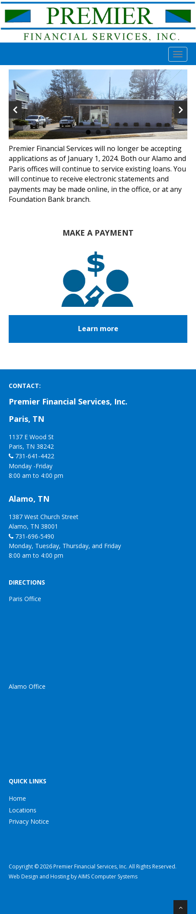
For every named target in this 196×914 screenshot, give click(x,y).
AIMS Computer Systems (107, 876)
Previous (15, 109)
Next (180, 109)
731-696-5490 (34, 536)
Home (17, 798)
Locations (22, 810)
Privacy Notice (29, 821)
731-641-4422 (34, 456)
